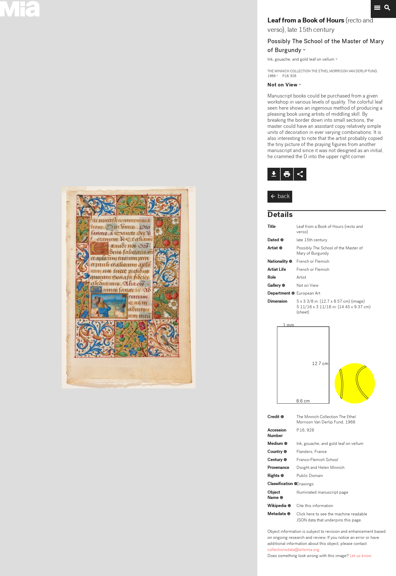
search (387, 8)
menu (377, 8)
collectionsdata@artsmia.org (293, 550)
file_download (274, 174)
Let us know (360, 556)
